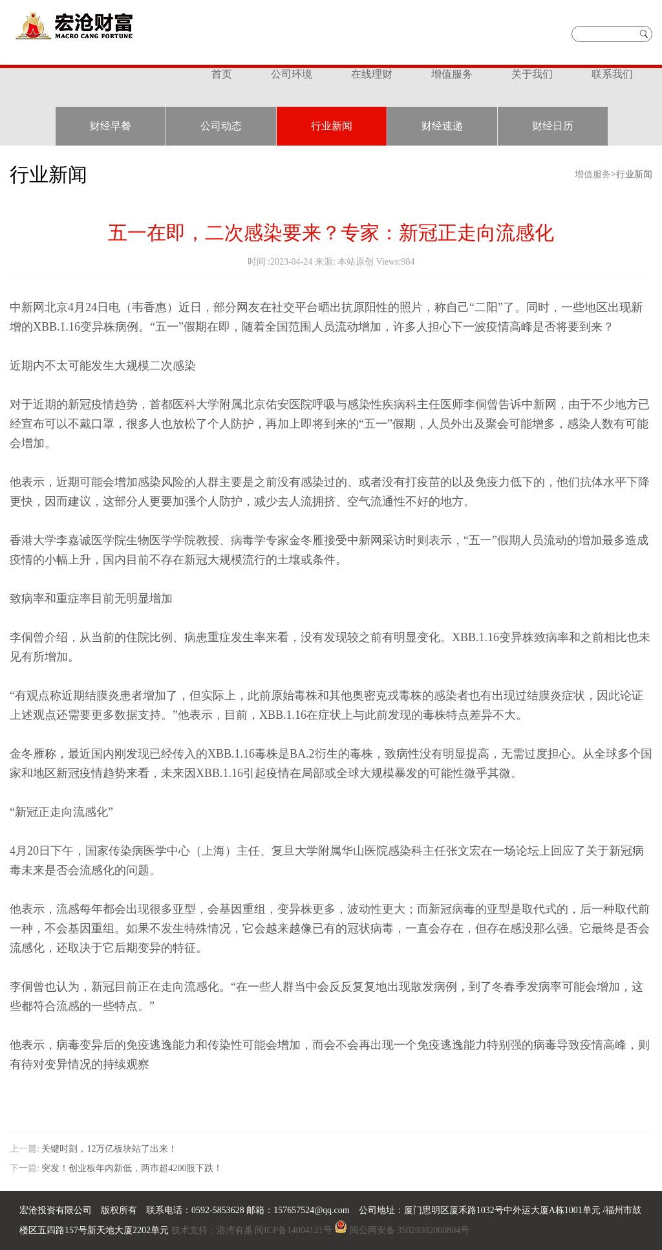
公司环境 (291, 74)
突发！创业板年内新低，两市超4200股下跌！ (131, 1168)
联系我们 (612, 74)
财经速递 (442, 125)
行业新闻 (331, 125)
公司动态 (221, 125)
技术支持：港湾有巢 (212, 1230)
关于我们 (532, 74)
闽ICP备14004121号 (293, 1230)
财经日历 (552, 125)
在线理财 (371, 74)
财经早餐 (110, 125)
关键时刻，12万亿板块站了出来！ (109, 1149)
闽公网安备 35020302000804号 (410, 1230)
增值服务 (452, 74)
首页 (221, 74)
